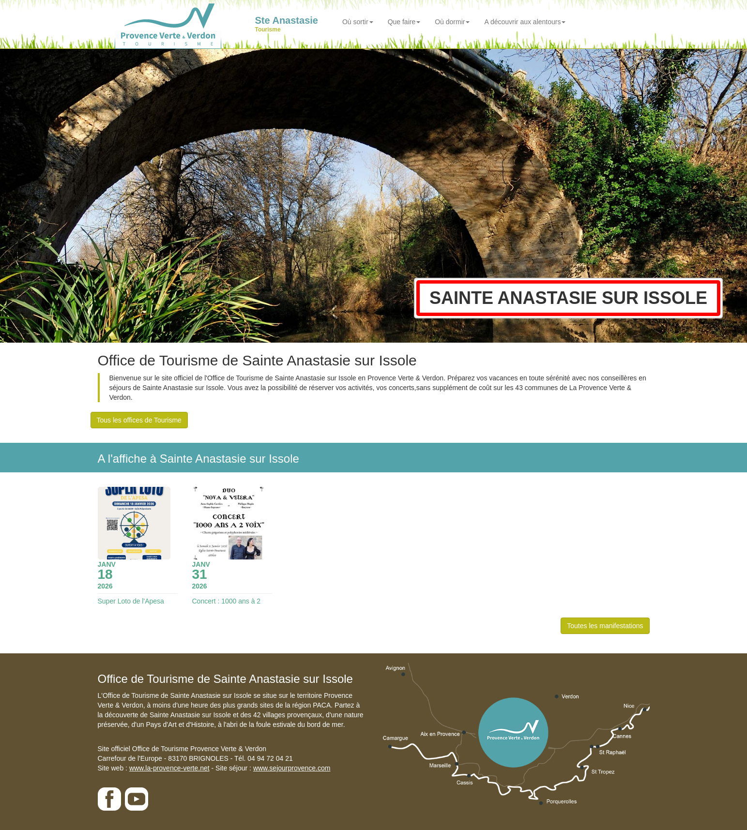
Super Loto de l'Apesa (131, 601)
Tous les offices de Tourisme (139, 420)
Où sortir (357, 22)
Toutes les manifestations (605, 626)
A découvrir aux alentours (524, 22)
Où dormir (452, 22)
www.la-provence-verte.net (169, 768)
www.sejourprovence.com (292, 768)
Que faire (404, 22)
